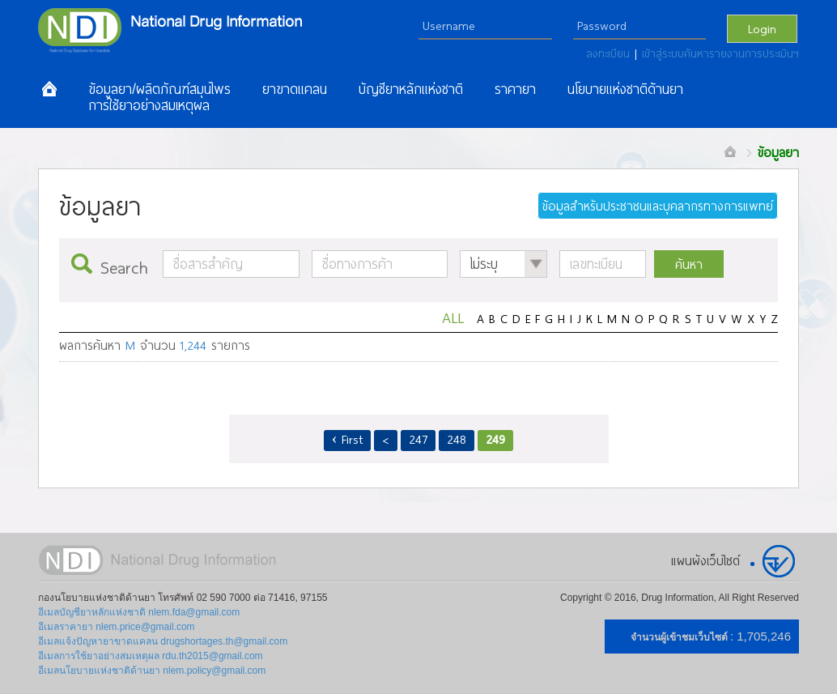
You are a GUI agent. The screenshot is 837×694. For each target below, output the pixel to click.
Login (762, 28)
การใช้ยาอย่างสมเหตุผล (149, 105)
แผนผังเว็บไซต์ (705, 560)
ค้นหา (689, 264)
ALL (453, 317)
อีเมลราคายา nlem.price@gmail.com (116, 626)
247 (418, 439)
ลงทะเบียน (610, 53)
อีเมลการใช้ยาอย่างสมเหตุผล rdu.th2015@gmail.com (150, 656)
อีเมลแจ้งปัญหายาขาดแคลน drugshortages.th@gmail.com (162, 641)
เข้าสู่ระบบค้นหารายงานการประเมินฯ (720, 53)
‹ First (347, 439)
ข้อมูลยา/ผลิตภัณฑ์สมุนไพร (159, 89)
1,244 (193, 345)
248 (456, 439)
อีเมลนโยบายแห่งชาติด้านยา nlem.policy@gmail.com (152, 670)
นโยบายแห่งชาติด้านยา (625, 89)
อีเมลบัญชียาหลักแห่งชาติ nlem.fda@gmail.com (139, 612)
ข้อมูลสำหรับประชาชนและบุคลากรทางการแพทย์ (657, 206)
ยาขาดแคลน (294, 89)
